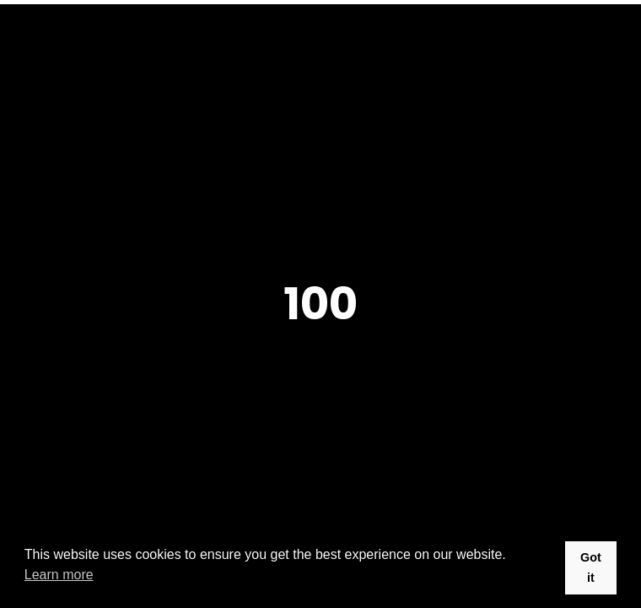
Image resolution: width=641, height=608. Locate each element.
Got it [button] (590, 567)
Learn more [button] (59, 574)
